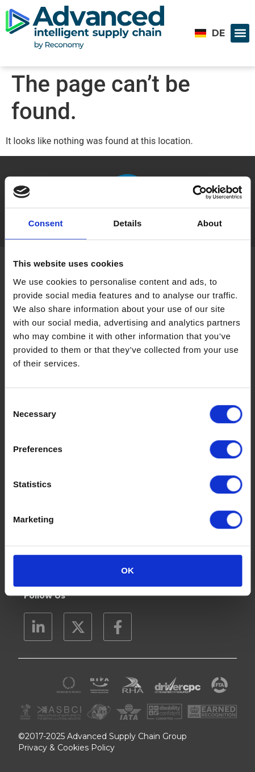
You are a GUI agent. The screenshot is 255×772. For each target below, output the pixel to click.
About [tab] (209, 223)
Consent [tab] (45, 223)
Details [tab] (128, 223)
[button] (240, 33)
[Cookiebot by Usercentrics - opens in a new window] (192, 192)
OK (127, 570)
